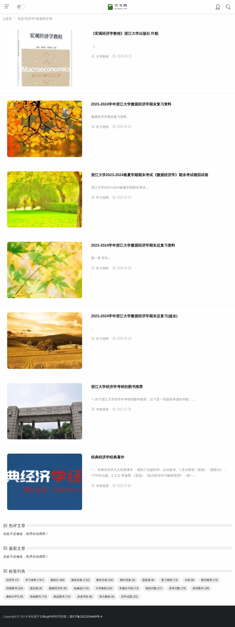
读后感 (36, 588)
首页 (9, 18)
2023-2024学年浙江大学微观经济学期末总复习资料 (133, 245)
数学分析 (104, 580)
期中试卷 (127, 580)
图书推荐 (209, 580)
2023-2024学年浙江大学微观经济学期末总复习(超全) (134, 316)
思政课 (148, 580)
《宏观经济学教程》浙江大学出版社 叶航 (124, 33)
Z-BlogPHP (47, 616)
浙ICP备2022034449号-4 (85, 616)
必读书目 (84, 596)
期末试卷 (80, 580)
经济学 (12, 580)
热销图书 (38, 596)
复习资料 (169, 580)
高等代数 (177, 588)
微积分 (57, 580)
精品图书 (62, 596)
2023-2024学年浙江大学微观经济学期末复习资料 (131, 104)
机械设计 (81, 588)
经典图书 (14, 588)
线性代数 (154, 588)
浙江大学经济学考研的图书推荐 (117, 387)
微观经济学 (58, 588)
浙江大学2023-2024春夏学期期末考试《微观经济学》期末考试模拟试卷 (149, 175)
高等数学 (201, 588)
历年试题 (129, 596)
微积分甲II (14, 596)
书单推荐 (100, 409)
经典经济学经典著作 (107, 457)
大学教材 (100, 56)
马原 (189, 580)
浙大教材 (106, 596)
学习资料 (100, 127)
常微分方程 (129, 588)
